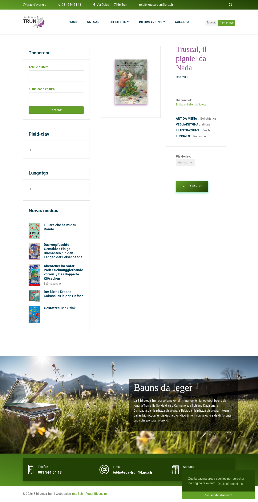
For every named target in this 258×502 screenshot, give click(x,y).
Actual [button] (93, 22)
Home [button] (73, 22)
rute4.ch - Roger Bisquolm (89, 494)
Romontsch (227, 22)
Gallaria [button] (182, 22)
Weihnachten (185, 162)
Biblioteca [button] (118, 22)
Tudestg (211, 22)
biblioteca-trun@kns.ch (156, 4)
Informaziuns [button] (150, 22)
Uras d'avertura (36, 4)
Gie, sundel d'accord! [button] (218, 495)
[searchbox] (48, 149)
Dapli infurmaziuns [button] (230, 483)
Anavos (192, 186)
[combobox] (48, 149)
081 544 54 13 (69, 4)
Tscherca (56, 110)
